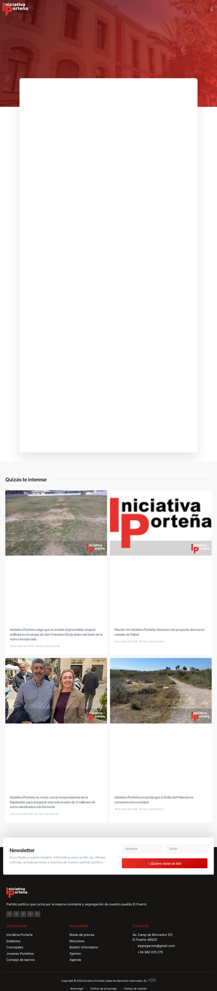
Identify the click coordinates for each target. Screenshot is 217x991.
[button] (211, 8)
